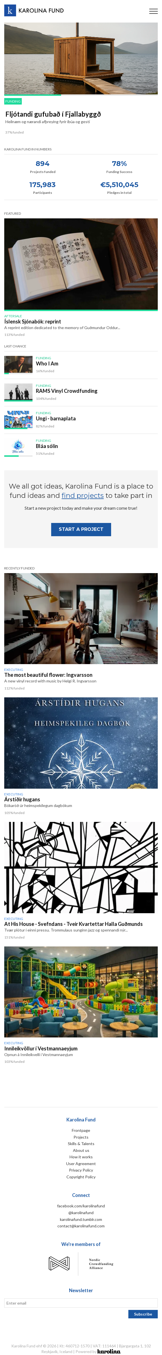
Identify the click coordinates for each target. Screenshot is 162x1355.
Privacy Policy (81, 1170)
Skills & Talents (81, 1143)
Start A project (81, 529)
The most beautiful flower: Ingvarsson (48, 675)
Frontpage (81, 1130)
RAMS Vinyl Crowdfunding (67, 391)
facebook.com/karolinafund (81, 1205)
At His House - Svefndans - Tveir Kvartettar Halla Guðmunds (73, 924)
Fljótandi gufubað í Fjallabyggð (53, 114)
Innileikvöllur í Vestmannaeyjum (40, 1048)
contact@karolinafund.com (81, 1225)
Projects (81, 1137)
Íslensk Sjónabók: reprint (32, 321)
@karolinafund (81, 1212)
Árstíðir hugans (22, 799)
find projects (83, 495)
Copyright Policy (81, 1176)
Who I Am (47, 363)
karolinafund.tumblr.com (81, 1219)
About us (81, 1150)
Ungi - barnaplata (56, 418)
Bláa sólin (47, 446)
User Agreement (81, 1163)
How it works (81, 1156)
